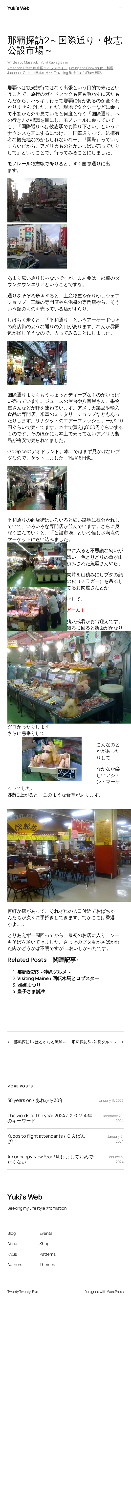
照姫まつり (29, 985)
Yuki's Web (18, 8)
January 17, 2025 (111, 1100)
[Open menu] (121, 8)
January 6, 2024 (116, 1139)
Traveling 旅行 (65, 72)
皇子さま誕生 (31, 991)
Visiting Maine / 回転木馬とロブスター (58, 978)
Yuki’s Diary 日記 (89, 72)
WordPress (115, 1291)
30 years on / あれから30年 (35, 1100)
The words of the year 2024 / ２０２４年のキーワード (49, 1118)
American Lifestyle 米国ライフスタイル (37, 68)
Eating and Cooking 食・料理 (91, 68)
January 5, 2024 (116, 1159)
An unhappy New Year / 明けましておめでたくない (50, 1159)
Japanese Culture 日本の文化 (29, 72)
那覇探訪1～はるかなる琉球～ (40, 1042)
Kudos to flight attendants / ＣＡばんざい (46, 1138)
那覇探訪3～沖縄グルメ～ (44, 972)
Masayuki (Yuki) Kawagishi (44, 62)
